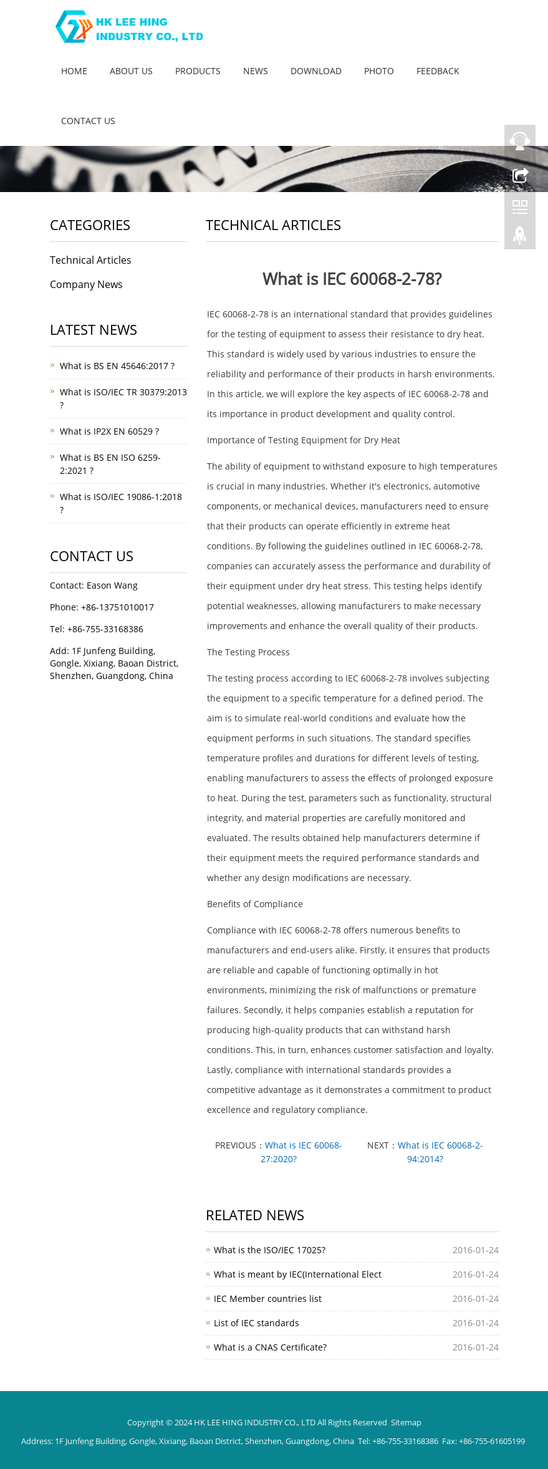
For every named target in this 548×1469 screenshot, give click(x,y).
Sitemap (406, 1422)
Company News (86, 284)
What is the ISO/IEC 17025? (269, 1250)
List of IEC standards (256, 1323)
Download (316, 71)
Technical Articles (91, 260)
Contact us (88, 121)
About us (131, 71)
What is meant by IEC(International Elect (298, 1274)
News (255, 71)
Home (74, 71)
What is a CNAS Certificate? (270, 1347)
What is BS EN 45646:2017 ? (117, 366)
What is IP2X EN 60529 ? (109, 431)
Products (198, 71)
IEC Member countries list (268, 1298)
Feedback (437, 71)
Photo (379, 71)
